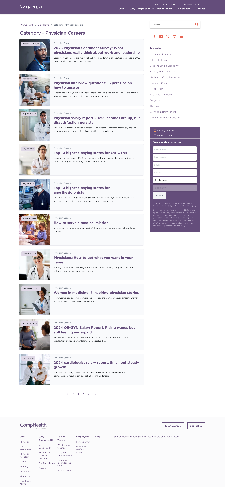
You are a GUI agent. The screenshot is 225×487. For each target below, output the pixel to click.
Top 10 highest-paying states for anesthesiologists (82, 190)
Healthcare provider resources (44, 455)
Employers (82, 436)
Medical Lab (26, 471)
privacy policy (187, 218)
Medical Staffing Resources (165, 77)
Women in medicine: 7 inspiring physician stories (96, 293)
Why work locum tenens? (64, 454)
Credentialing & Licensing (164, 65)
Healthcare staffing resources (81, 449)
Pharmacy (25, 476)
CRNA (23, 462)
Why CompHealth (46, 438)
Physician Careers (62, 43)
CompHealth (27, 25)
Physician (24, 442)
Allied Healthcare (159, 60)
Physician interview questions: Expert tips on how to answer (93, 85)
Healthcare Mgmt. (25, 482)
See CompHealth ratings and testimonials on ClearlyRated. (146, 436)
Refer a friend (64, 470)
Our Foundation (47, 463)
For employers (83, 442)
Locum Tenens (61, 438)
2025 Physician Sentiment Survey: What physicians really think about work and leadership (97, 50)
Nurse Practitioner (26, 447)
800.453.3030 (161, 5)
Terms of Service (183, 206)
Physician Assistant (24, 455)
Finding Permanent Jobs (164, 71)
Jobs (23, 436)
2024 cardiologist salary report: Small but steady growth (96, 364)
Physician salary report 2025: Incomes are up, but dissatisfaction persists (97, 120)
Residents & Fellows (161, 94)
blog (173, 5)
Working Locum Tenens (163, 111)
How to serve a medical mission (81, 223)
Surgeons (155, 100)
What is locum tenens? (64, 446)
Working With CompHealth (165, 117)
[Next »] (94, 394)
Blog (97, 436)
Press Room (156, 88)
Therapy (154, 106)
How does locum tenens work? (64, 463)
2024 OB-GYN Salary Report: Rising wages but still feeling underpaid (94, 329)
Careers (42, 468)
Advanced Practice (160, 54)
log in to (192, 5)
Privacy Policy (166, 206)
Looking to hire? (165, 135)
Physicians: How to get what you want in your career (93, 260)
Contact (200, 8)
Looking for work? (166, 130)
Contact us (196, 426)
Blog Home (43, 25)
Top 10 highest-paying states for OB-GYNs (90, 153)
